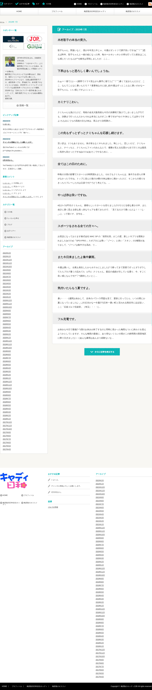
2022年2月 (7, 253)
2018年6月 (7, 402)
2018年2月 (7, 415)
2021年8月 (7, 273)
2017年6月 (7, 443)
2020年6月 (7, 321)
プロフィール (57, 11)
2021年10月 (7, 267)
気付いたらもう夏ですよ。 (74, 288)
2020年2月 (7, 334)
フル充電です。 (67, 319)
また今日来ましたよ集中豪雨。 (77, 257)
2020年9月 (7, 311)
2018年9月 (7, 392)
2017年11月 (7, 426)
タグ (37, 4)
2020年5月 (7, 324)
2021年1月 (7, 297)
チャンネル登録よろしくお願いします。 (18, 142)
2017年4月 (7, 449)
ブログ (9, 225)
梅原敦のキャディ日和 (129, 686)
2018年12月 (7, 382)
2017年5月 (7, 446)
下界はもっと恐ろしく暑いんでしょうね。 (84, 70)
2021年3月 (7, 290)
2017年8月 (7, 436)
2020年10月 (7, 307)
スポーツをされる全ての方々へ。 (79, 226)
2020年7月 (7, 317)
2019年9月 (7, 351)
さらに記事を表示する (102, 352)
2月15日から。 (8, 160)
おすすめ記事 (24, 4)
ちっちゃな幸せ (13, 218)
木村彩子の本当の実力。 (73, 39)
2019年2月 (7, 375)
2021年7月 (7, 277)
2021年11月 (7, 263)
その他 (48, 4)
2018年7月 (7, 399)
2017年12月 (7, 422)
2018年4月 (7, 409)
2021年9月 (7, 270)
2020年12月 (7, 300)
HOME (19, 11)
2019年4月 (7, 368)
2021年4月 (7, 287)
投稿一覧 (23, 105)
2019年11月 (7, 344)
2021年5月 (7, 284)
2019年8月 (7, 355)
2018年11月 (7, 385)
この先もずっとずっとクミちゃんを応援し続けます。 (91, 133)
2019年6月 (7, 361)
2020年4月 (7, 328)
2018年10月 (7, 388)
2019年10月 (7, 348)
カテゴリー (8, 4)
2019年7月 (7, 358)
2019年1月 (7, 378)
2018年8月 (7, 395)
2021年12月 (7, 260)
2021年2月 (7, 294)
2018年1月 (7, 419)
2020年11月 (7, 304)
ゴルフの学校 (53, 507)
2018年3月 (7, 412)
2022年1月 (7, 256)
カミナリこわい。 (69, 101)
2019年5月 (7, 365)
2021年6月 (7, 280)
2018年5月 (7, 405)
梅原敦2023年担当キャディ (95, 11)
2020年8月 (7, 314)
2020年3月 (7, 331)
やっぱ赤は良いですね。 (73, 195)
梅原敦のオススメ (133, 11)
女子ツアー (11, 231)
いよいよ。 (7, 124)
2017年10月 (7, 429)
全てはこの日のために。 (73, 164)
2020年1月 (7, 338)
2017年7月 (7, 439)
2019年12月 (7, 341)
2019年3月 (7, 371)
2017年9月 (7, 432)
